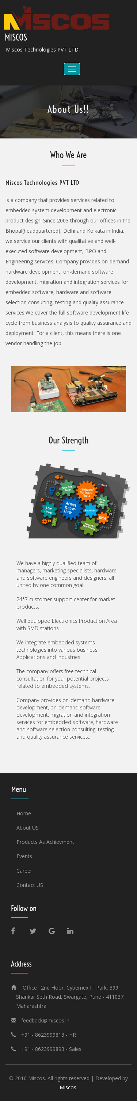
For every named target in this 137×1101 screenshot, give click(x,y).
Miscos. (68, 1087)
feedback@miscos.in (45, 1020)
